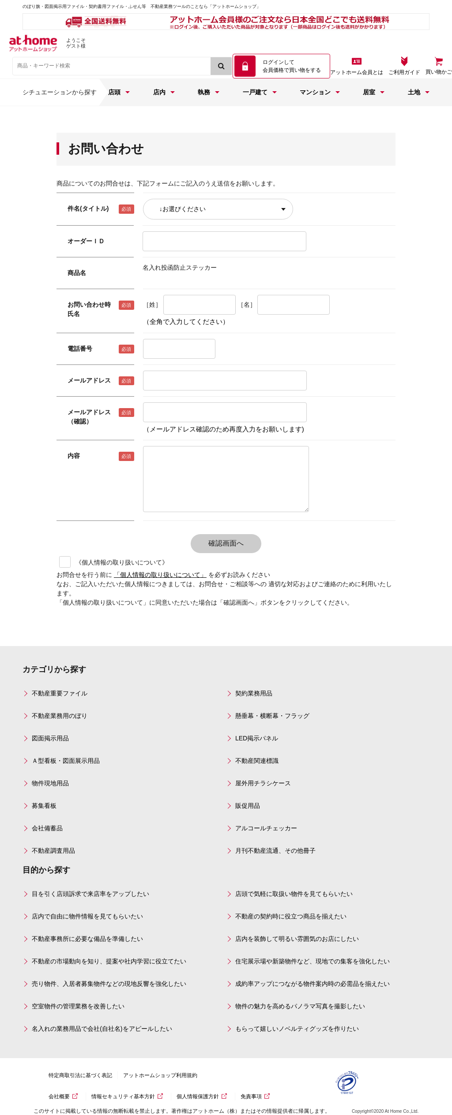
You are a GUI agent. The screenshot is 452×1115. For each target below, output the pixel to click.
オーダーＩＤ (86, 241)
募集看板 (44, 805)
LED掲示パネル (256, 738)
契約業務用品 (253, 693)
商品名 (77, 272)
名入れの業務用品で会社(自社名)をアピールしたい (102, 1028)
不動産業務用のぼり (59, 715)
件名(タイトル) (88, 208)
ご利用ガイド (404, 72)
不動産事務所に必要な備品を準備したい (87, 938)
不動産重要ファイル (59, 693)
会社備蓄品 (47, 828)
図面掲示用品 (50, 738)
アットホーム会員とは (356, 72)
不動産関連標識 (257, 760)
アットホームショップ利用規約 (160, 1075)
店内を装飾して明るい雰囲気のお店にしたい (297, 938)
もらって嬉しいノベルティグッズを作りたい (297, 1028)
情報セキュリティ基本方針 (123, 1096)
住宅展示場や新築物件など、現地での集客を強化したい (312, 961)
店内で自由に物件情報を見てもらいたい (87, 916)
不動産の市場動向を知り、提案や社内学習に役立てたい (109, 961)
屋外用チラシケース (263, 783)
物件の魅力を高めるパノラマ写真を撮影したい (300, 1006)
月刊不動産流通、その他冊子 (275, 850)
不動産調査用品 (53, 850)
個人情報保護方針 (198, 1096)
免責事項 (251, 1096)
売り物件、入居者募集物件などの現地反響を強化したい (109, 983)
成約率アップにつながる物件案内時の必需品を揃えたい (312, 983)
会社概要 (59, 1096)
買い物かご (439, 72)
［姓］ (152, 304)
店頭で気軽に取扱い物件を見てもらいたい (294, 893)
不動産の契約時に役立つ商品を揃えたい (291, 916)
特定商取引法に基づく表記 (80, 1075)
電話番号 (80, 348)
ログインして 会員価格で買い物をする (292, 66)
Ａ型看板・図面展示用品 (66, 760)
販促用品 (247, 805)
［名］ (246, 304)
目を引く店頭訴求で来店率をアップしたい (90, 893)
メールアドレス (89, 380)
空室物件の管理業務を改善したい (78, 1006)
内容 (74, 455)
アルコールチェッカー (266, 828)
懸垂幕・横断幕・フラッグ (272, 715)
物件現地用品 (50, 783)
